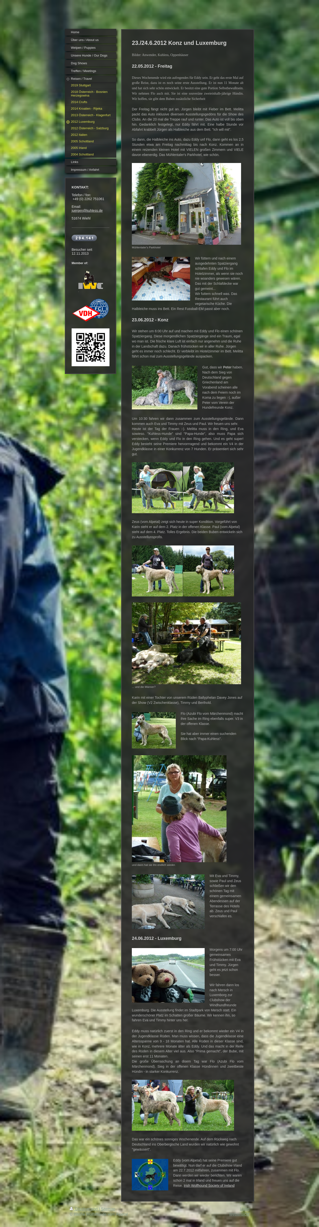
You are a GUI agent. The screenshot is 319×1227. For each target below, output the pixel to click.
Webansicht (239, 1214)
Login (244, 1209)
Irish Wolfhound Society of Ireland (209, 1185)
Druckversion (84, 1209)
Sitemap (108, 1209)
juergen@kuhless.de (87, 210)
